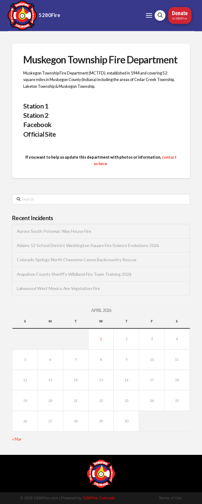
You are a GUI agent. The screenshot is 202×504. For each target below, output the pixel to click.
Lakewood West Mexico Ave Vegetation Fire (58, 288)
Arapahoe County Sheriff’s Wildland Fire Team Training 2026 (74, 274)
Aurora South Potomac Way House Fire (54, 231)
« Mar (17, 439)
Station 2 (35, 115)
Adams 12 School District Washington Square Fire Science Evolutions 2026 (88, 245)
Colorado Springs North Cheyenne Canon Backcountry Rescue (76, 259)
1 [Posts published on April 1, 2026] (101, 339)
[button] (149, 15)
